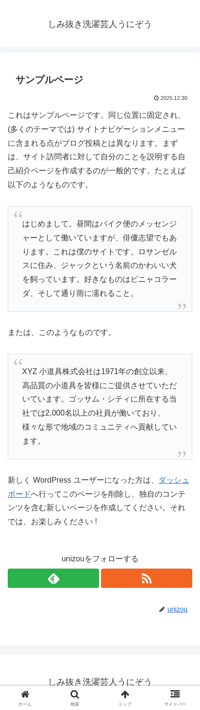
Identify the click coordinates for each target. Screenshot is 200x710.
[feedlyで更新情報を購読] (53, 578)
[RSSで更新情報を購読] (146, 578)
